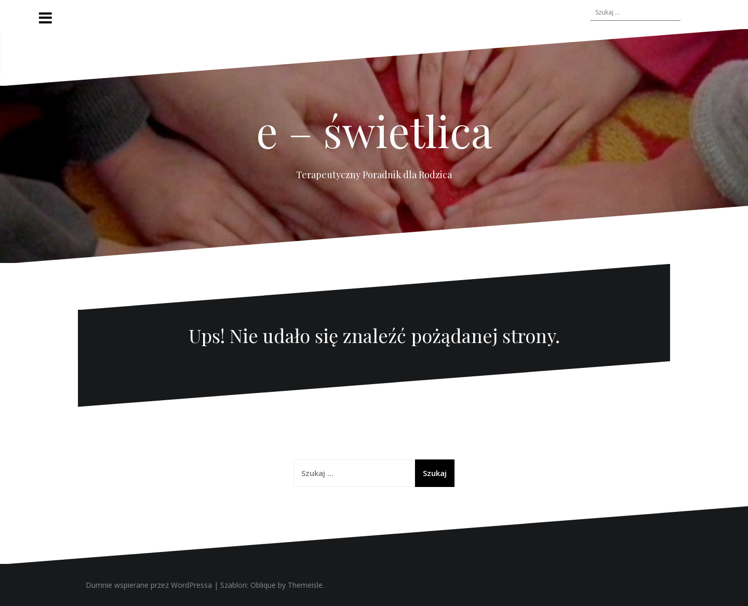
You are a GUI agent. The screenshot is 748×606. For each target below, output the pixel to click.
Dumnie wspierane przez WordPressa (149, 585)
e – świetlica (374, 130)
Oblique (263, 585)
